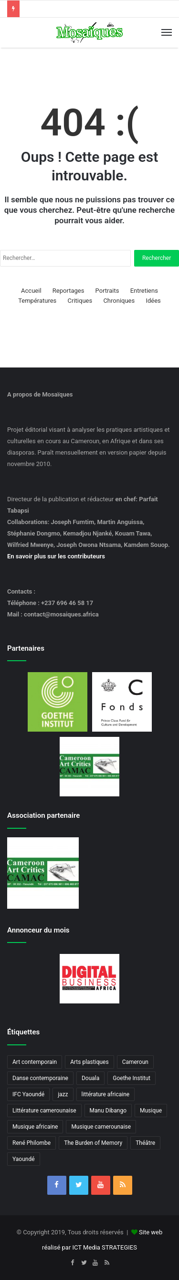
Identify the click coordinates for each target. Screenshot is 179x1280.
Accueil (31, 290)
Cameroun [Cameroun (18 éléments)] (135, 1062)
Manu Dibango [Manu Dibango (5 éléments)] (108, 1110)
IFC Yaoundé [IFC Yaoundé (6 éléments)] (28, 1094)
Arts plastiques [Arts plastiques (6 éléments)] (89, 1062)
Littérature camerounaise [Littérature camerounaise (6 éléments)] (44, 1110)
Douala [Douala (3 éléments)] (90, 1078)
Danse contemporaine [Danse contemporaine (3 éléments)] (40, 1078)
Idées (153, 300)
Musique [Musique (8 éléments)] (151, 1110)
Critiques (80, 300)
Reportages (68, 290)
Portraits (107, 290)
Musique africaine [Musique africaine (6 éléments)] (35, 1126)
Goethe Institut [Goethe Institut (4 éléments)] (131, 1078)
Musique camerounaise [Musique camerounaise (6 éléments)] (101, 1126)
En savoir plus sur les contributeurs (56, 556)
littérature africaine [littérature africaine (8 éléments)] (106, 1094)
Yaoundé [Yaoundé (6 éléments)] (23, 1159)
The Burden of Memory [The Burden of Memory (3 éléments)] (93, 1143)
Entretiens (144, 290)
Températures (37, 300)
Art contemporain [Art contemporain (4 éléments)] (34, 1062)
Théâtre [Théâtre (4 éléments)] (145, 1143)
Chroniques (119, 300)
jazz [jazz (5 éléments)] (63, 1094)
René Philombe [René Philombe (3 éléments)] (31, 1143)
